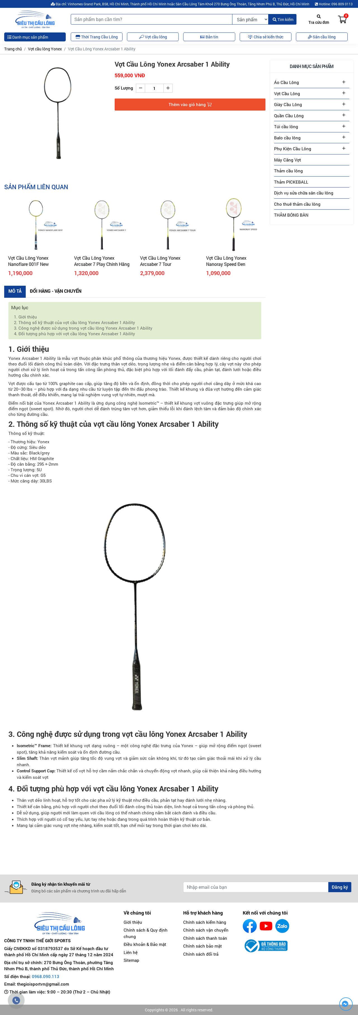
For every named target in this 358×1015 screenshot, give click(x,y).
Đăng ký (340, 887)
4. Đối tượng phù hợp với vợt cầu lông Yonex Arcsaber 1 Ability (74, 333)
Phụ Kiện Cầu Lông (292, 148)
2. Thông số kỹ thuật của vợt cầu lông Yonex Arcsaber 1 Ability (74, 322)
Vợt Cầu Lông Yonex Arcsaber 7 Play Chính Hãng (101, 261)
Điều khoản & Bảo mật (145, 944)
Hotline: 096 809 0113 (334, 4)
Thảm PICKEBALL (291, 182)
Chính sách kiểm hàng (204, 922)
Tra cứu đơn (318, 20)
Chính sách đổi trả (200, 954)
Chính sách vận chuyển (206, 930)
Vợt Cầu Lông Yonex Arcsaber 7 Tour (160, 261)
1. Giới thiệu (25, 317)
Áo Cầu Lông (286, 82)
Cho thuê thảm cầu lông (297, 204)
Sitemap (131, 960)
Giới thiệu (133, 922)
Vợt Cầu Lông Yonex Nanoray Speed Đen (226, 261)
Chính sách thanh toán (205, 938)
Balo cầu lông (287, 137)
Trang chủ (13, 48)
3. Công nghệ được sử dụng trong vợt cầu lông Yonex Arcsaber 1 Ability (83, 328)
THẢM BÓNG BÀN (291, 215)
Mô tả (15, 291)
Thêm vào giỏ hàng (190, 104)
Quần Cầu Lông (289, 115)
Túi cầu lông (286, 126)
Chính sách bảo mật (202, 946)
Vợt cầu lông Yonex (45, 48)
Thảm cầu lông (288, 171)
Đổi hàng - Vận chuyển (55, 291)
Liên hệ (131, 952)
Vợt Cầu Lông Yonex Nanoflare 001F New (28, 261)
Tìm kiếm (283, 19)
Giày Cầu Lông (288, 104)
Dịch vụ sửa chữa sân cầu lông (303, 193)
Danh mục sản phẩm (28, 37)
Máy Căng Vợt (287, 160)
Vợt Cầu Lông (287, 93)
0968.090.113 (45, 976)
